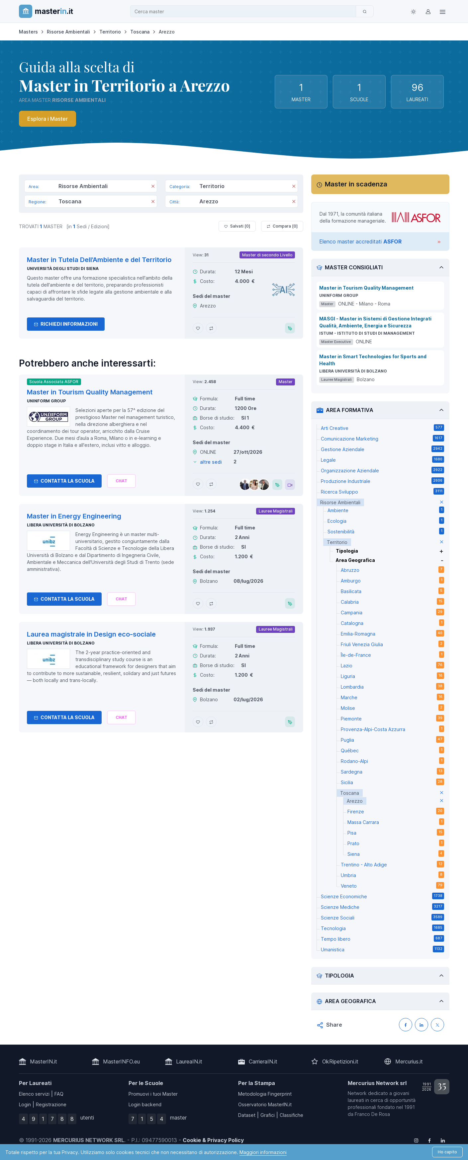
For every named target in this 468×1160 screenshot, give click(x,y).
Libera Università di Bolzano (61, 524)
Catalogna (392, 622)
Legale (382, 459)
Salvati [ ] (237, 226)
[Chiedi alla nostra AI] (121, 481)
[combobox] (245, 11)
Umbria (392, 874)
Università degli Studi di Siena (63, 268)
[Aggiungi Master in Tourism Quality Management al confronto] (211, 484)
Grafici (267, 1115)
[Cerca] (365, 11)
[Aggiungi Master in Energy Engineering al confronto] (211, 603)
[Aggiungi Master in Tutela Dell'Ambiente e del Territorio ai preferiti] (198, 328)
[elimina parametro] (441, 502)
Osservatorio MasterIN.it (265, 1104)
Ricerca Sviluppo (382, 491)
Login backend (145, 1104)
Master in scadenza (356, 184)
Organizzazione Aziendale (382, 470)
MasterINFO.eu (121, 1061)
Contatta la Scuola (64, 481)
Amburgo (392, 580)
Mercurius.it (409, 1061)
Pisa (395, 832)
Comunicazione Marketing (382, 438)
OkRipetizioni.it (340, 1061)
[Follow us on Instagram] (416, 1140)
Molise (392, 707)
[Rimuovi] (152, 187)
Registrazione (51, 1104)
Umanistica (382, 949)
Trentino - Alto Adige (392, 864)
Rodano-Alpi (392, 760)
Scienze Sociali (382, 917)
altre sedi (211, 462)
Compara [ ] (282, 226)
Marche (392, 697)
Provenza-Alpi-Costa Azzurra (392, 728)
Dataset (246, 1115)
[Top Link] (442, 11)
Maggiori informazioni (263, 1152)
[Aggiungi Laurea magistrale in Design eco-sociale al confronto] (211, 721)
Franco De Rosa (372, 1114)
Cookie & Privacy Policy (213, 1140)
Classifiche (291, 1115)
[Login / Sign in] (428, 11)
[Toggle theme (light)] (413, 11)
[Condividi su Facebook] (405, 1024)
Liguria (392, 675)
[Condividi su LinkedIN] (421, 1024)
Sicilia (392, 782)
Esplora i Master (47, 118)
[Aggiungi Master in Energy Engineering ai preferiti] (198, 603)
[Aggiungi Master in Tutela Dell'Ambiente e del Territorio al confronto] (211, 328)
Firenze (395, 811)
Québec (392, 750)
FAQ (58, 1094)
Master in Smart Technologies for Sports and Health (372, 360)
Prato (395, 843)
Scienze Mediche (382, 906)
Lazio (392, 665)
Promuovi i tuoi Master (153, 1094)
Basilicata (392, 590)
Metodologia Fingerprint (265, 1094)
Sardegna (392, 771)
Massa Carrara (395, 821)
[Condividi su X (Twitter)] (437, 1024)
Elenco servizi (34, 1094)
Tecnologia (382, 927)
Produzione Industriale (382, 480)
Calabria (392, 601)
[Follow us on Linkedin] (442, 1140)
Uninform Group (46, 400)
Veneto (392, 885)
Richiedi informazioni (66, 324)
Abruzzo (392, 569)
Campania (392, 612)
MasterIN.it (43, 1061)
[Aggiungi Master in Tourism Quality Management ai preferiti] (198, 484)
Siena (395, 853)
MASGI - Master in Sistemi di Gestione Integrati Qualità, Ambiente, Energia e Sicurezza (375, 322)
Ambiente (386, 510)
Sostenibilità (386, 531)
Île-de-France (392, 654)
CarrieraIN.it (263, 1061)
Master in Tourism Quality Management (366, 288)
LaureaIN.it (189, 1061)
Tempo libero (382, 938)
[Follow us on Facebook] (429, 1140)
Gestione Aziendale (382, 448)
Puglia (392, 739)
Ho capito (447, 1151)
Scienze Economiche (382, 896)
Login (25, 1104)
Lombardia (392, 686)
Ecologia (386, 520)
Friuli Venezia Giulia (392, 644)
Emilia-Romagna (392, 633)
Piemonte (392, 718)
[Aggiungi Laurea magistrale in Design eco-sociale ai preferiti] (198, 721)
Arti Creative (382, 427)
